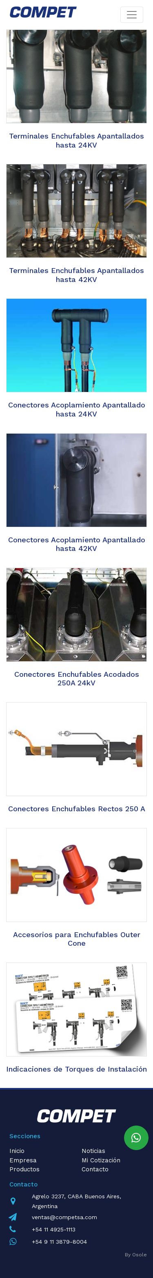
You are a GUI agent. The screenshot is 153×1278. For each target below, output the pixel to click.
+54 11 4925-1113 (53, 1229)
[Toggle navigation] (131, 15)
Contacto (95, 1169)
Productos (24, 1169)
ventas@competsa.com (64, 1217)
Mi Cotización (101, 1160)
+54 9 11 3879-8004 (59, 1241)
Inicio (16, 1151)
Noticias (93, 1151)
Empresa (23, 1160)
